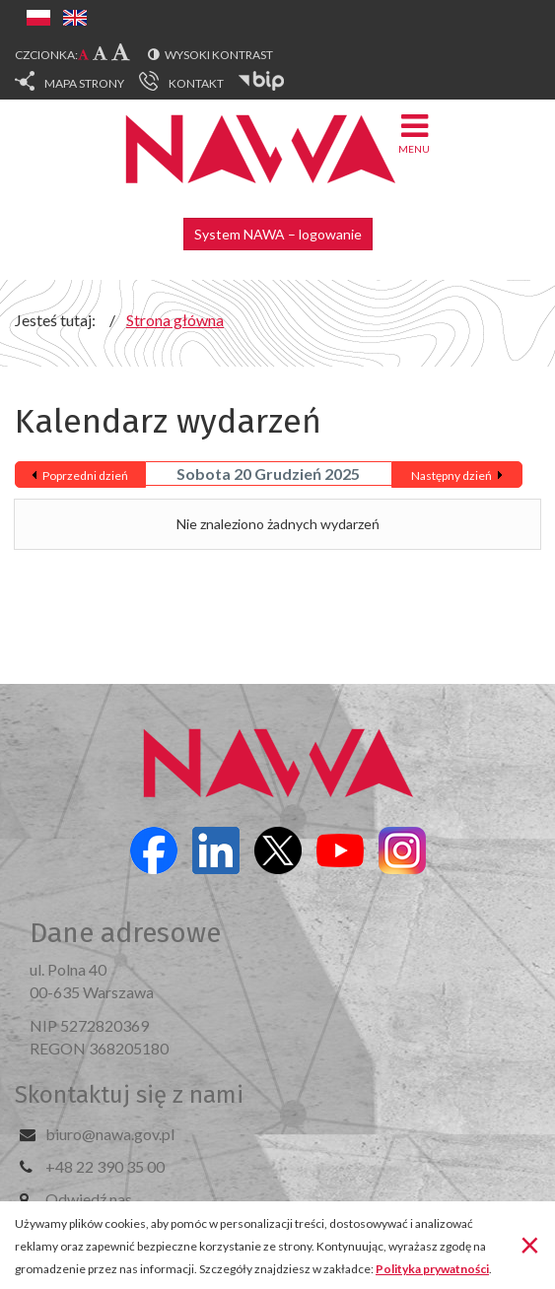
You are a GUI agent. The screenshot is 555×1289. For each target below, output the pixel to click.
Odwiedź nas (88, 1198)
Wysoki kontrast (219, 54)
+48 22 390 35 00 (105, 1166)
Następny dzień (451, 475)
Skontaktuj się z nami (129, 1095)
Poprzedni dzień (85, 475)
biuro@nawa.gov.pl (109, 1133)
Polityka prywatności (432, 1268)
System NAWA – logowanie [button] (278, 234)
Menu (414, 132)
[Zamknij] (530, 1243)
